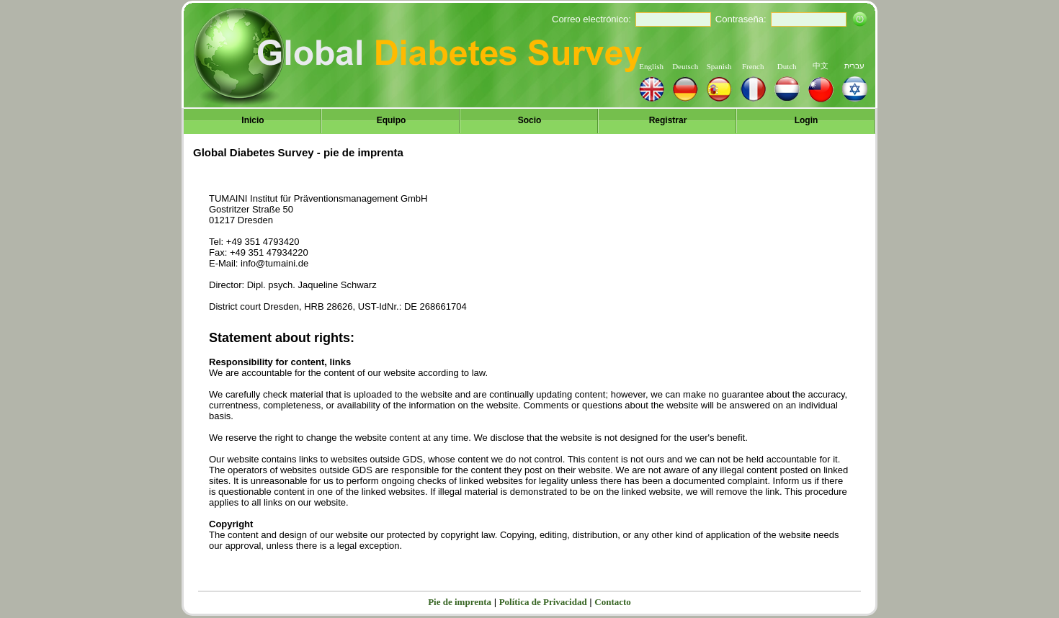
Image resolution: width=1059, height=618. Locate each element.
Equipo (391, 120)
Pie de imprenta (459, 601)
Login (806, 120)
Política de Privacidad (543, 601)
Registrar (668, 120)
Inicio (252, 120)
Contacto (612, 601)
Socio (530, 120)
